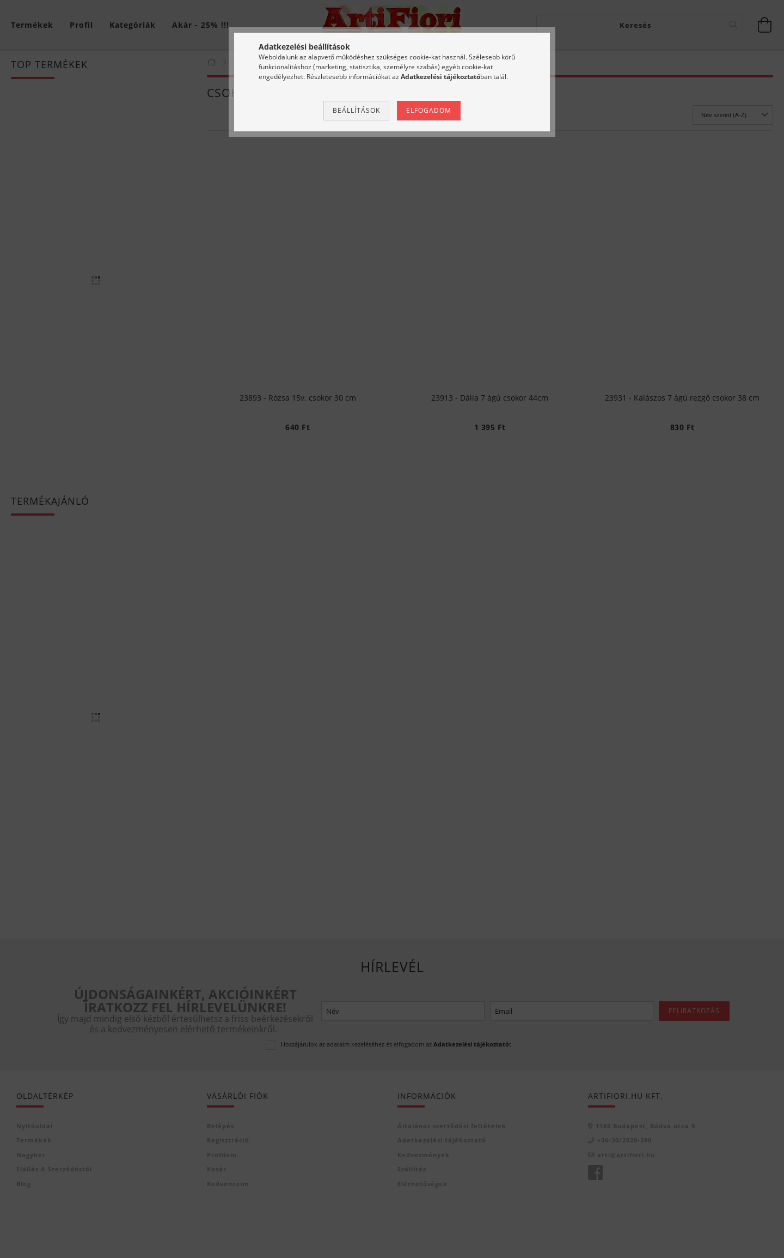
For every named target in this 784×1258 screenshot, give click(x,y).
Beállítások (356, 110)
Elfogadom (428, 110)
